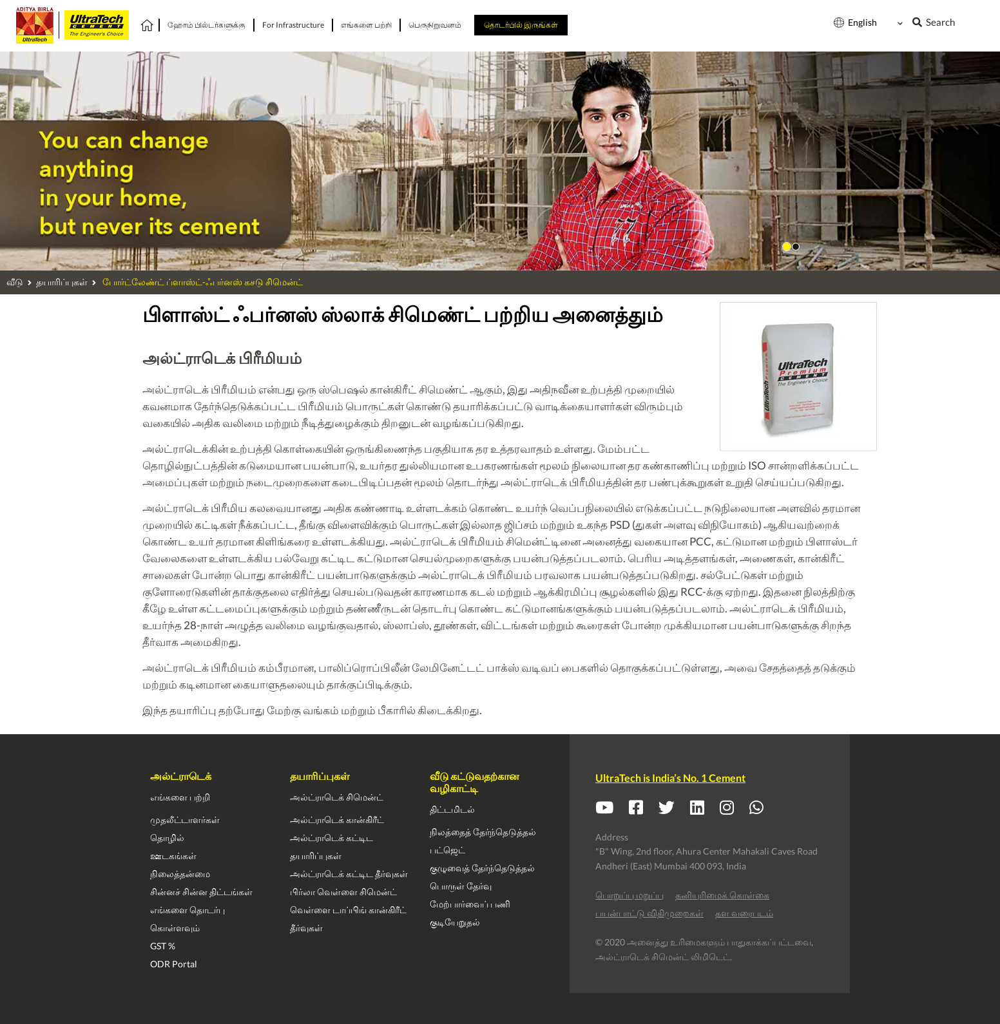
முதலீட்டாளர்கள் (185, 819)
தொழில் (167, 837)
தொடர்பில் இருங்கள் (521, 25)
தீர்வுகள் (306, 927)
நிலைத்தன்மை (180, 873)
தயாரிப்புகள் (62, 281)
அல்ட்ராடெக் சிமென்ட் (336, 797)
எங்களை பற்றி (180, 797)
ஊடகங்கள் (173, 855)
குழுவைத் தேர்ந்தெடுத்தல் (482, 867)
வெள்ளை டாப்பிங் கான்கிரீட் (348, 909)
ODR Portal (173, 963)
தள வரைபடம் (744, 912)
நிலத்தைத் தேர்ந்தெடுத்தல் (483, 831)
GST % (162, 945)
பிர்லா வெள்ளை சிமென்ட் (343, 891)
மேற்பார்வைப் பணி (470, 903)
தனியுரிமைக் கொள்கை (722, 894)
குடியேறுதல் (455, 921)
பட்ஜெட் (447, 849)
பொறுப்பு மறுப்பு (629, 894)
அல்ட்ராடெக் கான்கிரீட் (337, 819)
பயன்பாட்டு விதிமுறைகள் (649, 912)
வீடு (14, 281)
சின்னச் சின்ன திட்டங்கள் (201, 891)
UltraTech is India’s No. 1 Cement (670, 778)
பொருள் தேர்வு (461, 885)
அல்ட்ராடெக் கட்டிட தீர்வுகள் (349, 873)
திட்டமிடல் (452, 809)
